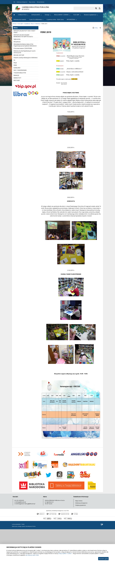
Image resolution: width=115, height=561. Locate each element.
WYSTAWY (17, 112)
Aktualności (17, 73)
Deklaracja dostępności (22, 2)
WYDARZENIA (72, 19)
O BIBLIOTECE (23, 15)
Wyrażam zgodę (103, 558)
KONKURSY (17, 99)
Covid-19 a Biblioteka (36, 19)
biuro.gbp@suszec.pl (30, 535)
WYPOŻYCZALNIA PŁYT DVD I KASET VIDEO (24, 63)
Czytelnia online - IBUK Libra (55, 19)
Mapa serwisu (32, 2)
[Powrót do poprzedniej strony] (100, 60)
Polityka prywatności (80, 537)
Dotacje (48, 15)
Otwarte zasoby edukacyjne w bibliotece (25, 89)
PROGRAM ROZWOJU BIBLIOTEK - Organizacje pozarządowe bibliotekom (25, 77)
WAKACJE (16, 107)
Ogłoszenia (17, 71)
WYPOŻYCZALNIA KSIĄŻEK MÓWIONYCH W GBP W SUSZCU (23, 67)
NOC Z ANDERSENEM (20, 102)
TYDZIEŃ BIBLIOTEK (20, 104)
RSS (14, 2)
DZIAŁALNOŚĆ (36, 15)
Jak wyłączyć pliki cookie (32, 555)
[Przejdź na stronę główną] (14, 14)
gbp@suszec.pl (22, 534)
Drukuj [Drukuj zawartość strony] (95, 59)
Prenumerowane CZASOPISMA (23, 80)
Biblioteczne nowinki (20, 19)
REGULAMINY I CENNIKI (62, 15)
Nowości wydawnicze (91, 15)
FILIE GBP (77, 15)
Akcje (15, 94)
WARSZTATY (17, 110)
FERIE (15, 97)
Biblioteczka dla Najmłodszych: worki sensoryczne (24, 83)
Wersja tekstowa (40, 2)
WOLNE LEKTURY (19, 87)
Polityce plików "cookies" (65, 553)
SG (14, 92)
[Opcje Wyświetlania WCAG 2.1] (99, 8)
